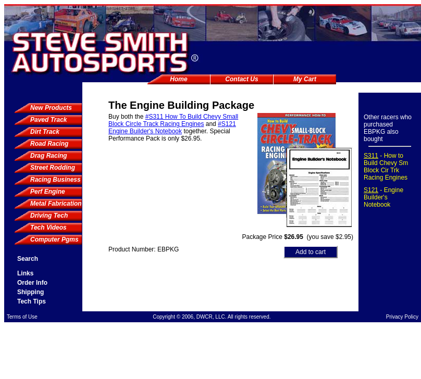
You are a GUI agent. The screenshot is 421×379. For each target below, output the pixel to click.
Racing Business (55, 179)
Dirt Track (44, 131)
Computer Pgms (54, 239)
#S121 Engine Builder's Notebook (172, 127)
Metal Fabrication (56, 203)
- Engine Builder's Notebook (383, 197)
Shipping (30, 292)
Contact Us (241, 79)
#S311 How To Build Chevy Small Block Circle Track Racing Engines (173, 120)
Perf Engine (47, 191)
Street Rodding (52, 167)
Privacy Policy (402, 317)
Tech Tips (31, 301)
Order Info (32, 282)
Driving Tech (49, 215)
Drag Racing (48, 155)
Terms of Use (22, 317)
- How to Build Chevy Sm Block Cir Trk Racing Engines (386, 166)
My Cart (304, 79)
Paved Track (48, 119)
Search (27, 258)
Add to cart (310, 252)
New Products (51, 107)
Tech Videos (48, 227)
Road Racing (49, 143)
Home (178, 79)
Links (25, 273)
